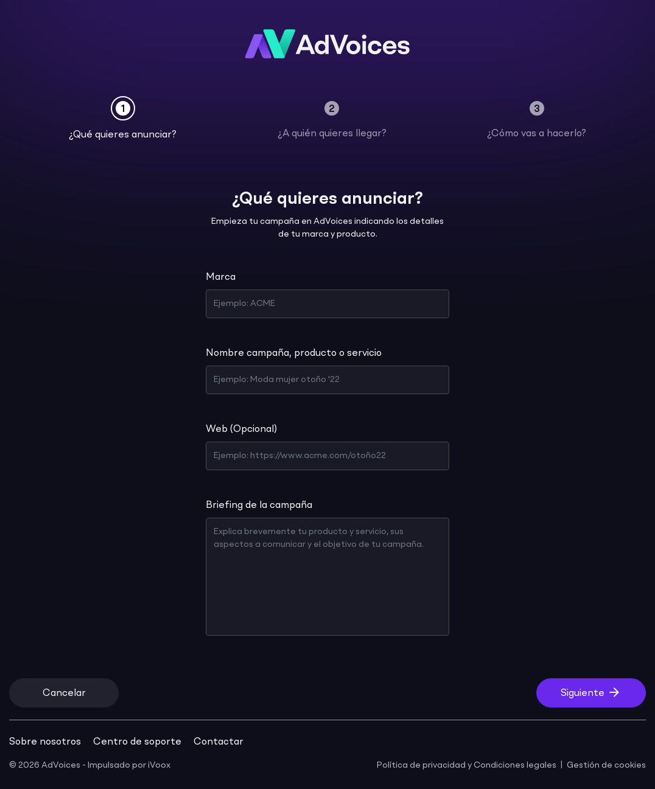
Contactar (218, 742)
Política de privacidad (421, 765)
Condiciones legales (515, 765)
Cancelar (64, 693)
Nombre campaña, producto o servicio (294, 353)
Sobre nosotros (45, 742)
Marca (221, 277)
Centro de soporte (137, 742)
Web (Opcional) (241, 429)
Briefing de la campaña (259, 505)
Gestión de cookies (606, 765)
